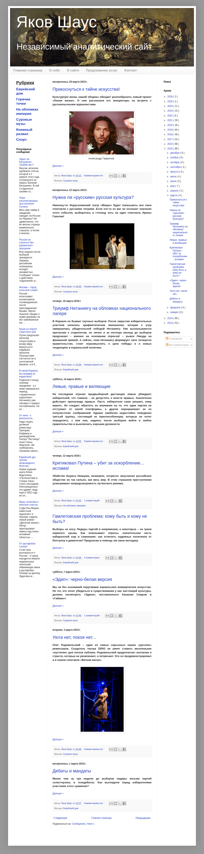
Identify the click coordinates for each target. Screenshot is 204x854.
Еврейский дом (70, 369)
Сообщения (174, 338)
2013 (170, 323)
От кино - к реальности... (26, 417)
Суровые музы (70, 180)
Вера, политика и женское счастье (29, 503)
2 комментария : (92, 557)
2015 (170, 148)
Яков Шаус (56, 22)
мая (172, 186)
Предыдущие (143, 818)
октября (175, 162)
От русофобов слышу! (27, 545)
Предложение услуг (102, 70)
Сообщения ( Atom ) (83, 823)
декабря (175, 152)
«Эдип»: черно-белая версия (82, 579)
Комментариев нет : (94, 175)
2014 (170, 318)
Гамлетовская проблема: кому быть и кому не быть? (178, 270)
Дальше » (58, 165)
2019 (170, 129)
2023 (170, 110)
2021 (170, 120)
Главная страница (27, 70)
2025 (170, 101)
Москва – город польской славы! (28, 289)
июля (173, 176)
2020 (170, 125)
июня (173, 181)
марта (174, 195)
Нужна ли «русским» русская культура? (93, 197)
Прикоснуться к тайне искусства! (86, 89)
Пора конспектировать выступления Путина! (28, 202)
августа (174, 171)
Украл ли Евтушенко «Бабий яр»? (26, 162)
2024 (170, 106)
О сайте (73, 70)
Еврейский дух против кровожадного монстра (27, 461)
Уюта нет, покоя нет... (74, 637)
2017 (170, 139)
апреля (174, 190)
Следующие (60, 818)
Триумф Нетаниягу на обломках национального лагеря (179, 229)
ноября (174, 157)
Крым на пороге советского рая (28, 330)
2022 (170, 115)
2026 (170, 96)
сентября (175, 167)
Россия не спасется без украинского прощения (26, 244)
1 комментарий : (92, 500)
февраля (175, 307)
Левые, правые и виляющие (81, 386)
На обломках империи (74, 505)
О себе (54, 70)
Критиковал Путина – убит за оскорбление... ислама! (179, 253)
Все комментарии (177, 345)
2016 (170, 144)
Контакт (130, 70)
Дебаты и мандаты (72, 770)
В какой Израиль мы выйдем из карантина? (28, 373)
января (174, 312)
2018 (170, 134)
